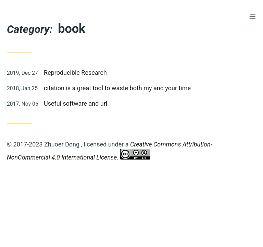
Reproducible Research (75, 72)
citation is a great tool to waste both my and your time (117, 88)
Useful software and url (75, 103)
